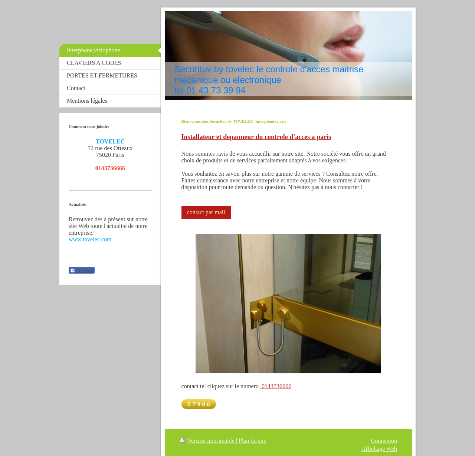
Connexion (384, 440)
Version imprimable (208, 440)
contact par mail (206, 212)
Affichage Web (379, 449)
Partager (81, 270)
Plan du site (252, 440)
